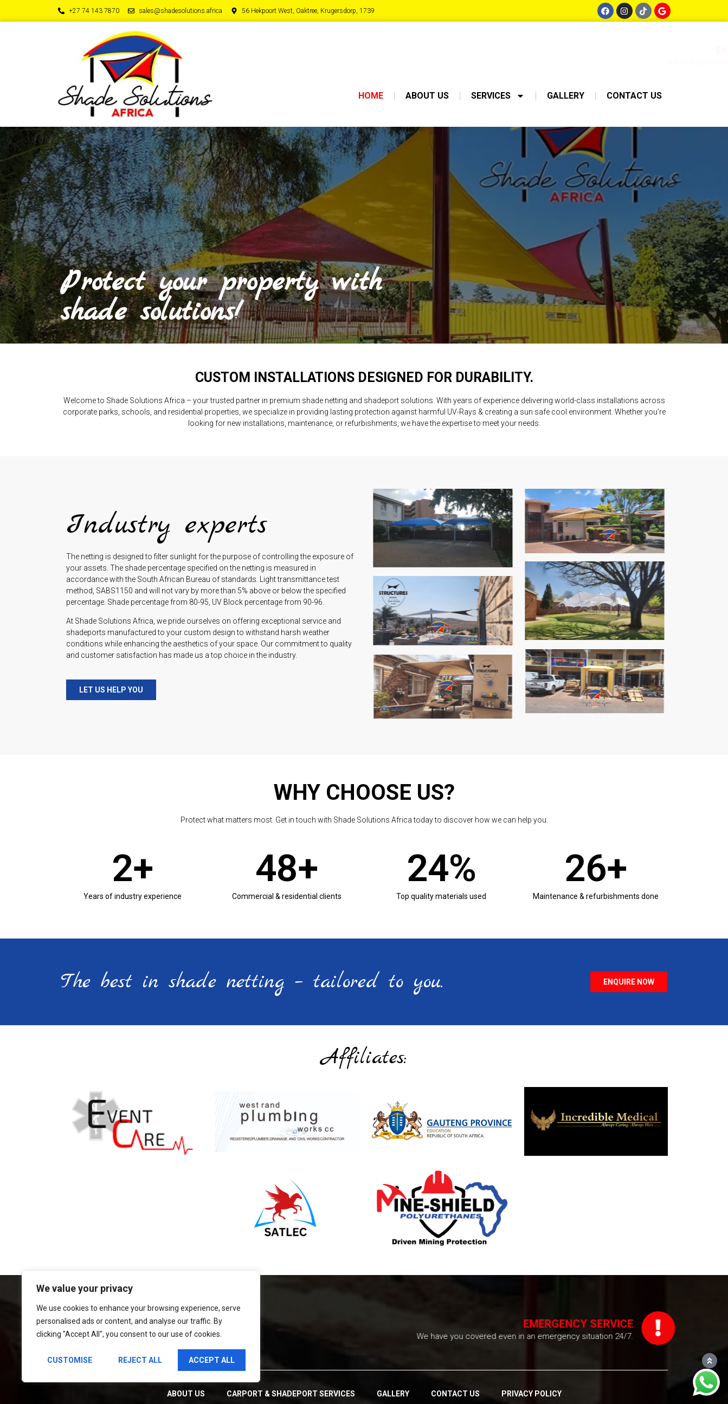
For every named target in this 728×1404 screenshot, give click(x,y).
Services (498, 96)
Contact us (634, 95)
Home (370, 95)
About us (427, 95)
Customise (69, 1360)
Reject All (140, 1360)
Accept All (212, 1360)
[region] (141, 1326)
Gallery (565, 95)
